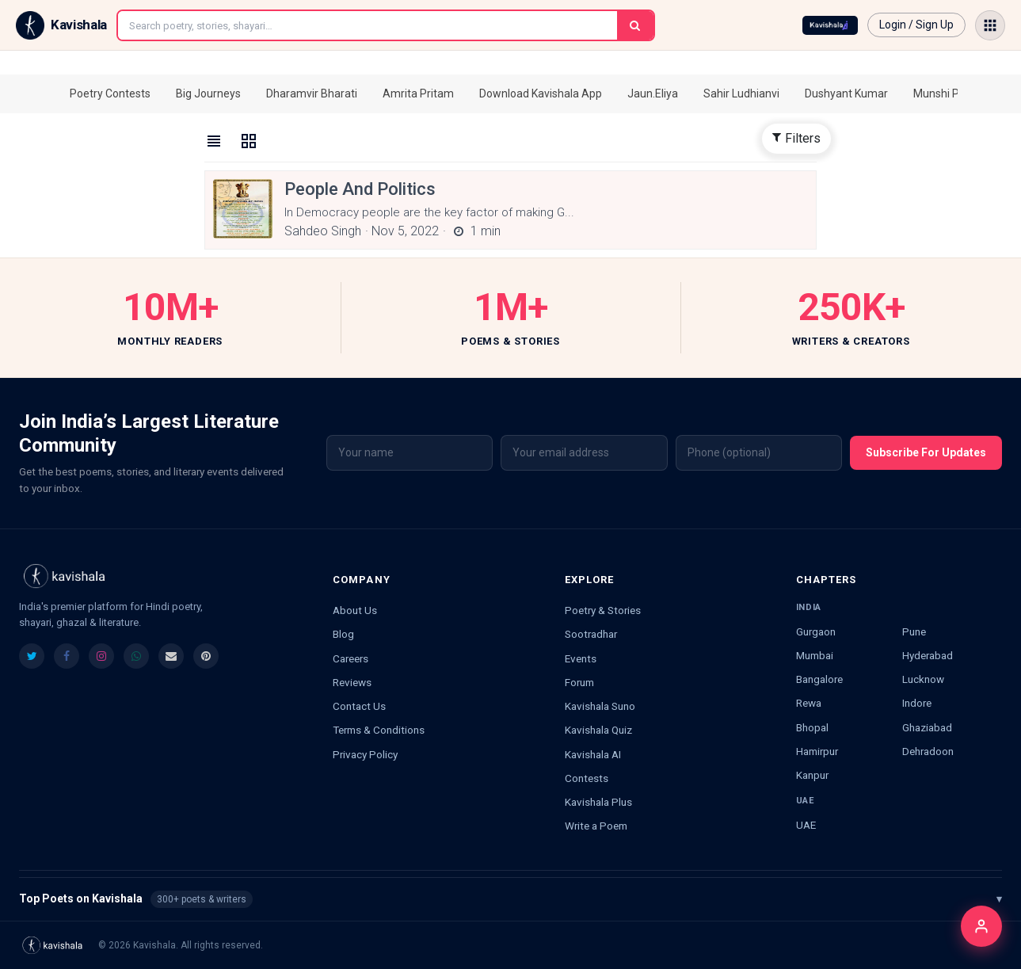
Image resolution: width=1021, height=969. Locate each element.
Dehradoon (928, 751)
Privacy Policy (365, 754)
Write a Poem (596, 825)
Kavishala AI (593, 754)
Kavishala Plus (598, 801)
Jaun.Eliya (652, 93)
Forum (579, 682)
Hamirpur (817, 751)
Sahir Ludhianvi (741, 93)
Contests (586, 778)
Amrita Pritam (418, 93)
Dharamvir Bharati (311, 93)
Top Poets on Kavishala (510, 899)
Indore (916, 702)
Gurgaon (816, 631)
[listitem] (31, 656)
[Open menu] (990, 25)
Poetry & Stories (603, 610)
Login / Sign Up (916, 24)
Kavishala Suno (600, 706)
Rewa (808, 702)
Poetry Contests (110, 93)
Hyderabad (927, 655)
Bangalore (819, 679)
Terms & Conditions (379, 729)
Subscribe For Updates (926, 452)
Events (580, 658)
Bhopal (812, 727)
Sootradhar (591, 634)
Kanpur (812, 775)
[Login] (981, 926)
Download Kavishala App (540, 93)
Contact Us (359, 706)
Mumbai (814, 655)
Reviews (352, 682)
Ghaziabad (927, 727)
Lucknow (923, 679)
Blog (343, 634)
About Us (355, 610)
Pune (914, 631)
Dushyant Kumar (846, 93)
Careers (350, 658)
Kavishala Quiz (598, 729)
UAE (806, 824)
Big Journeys (208, 93)
